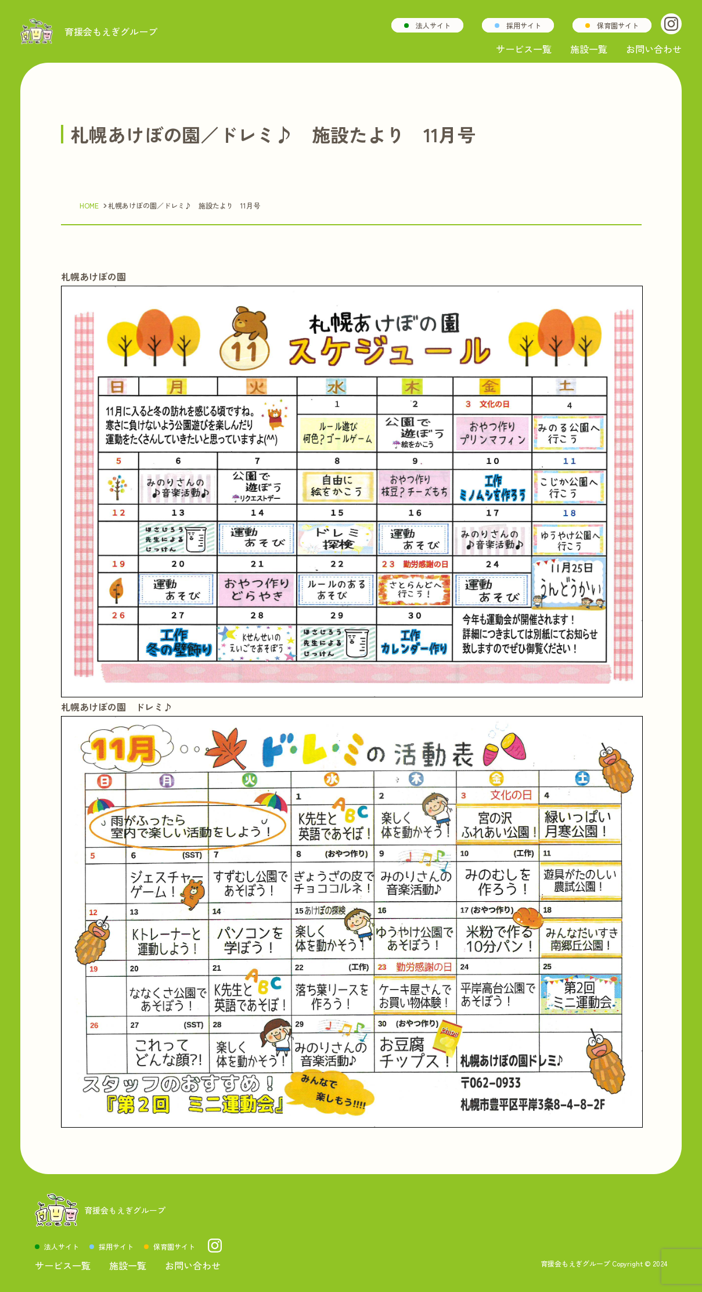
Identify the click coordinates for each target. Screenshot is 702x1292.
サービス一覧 (524, 48)
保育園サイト (618, 25)
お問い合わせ (654, 48)
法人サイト (433, 25)
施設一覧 (588, 48)
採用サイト (523, 25)
